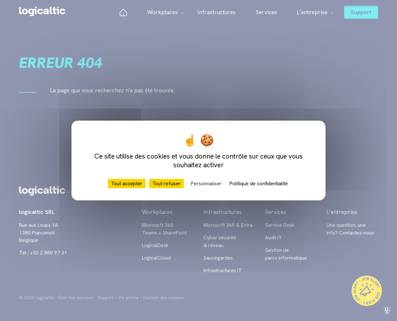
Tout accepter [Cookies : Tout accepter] (126, 183)
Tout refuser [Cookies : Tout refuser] (166, 183)
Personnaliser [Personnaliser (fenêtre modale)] (206, 183)
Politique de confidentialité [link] (258, 183)
